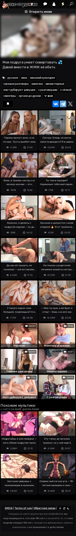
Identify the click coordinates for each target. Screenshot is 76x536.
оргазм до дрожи (30, 96)
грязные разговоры (16, 84)
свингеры (9, 96)
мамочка (37, 84)
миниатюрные (55, 84)
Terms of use (23, 508)
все (48, 96)
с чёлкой (66, 90)
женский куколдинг (42, 78)
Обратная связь (44, 508)
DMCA (9, 508)
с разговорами (47, 90)
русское (12, 78)
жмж (24, 78)
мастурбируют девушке (19, 90)
